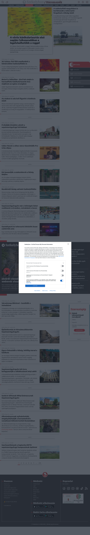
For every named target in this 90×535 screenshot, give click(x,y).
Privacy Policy (53, 290)
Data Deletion (37, 290)
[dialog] (45, 267)
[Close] (68, 244)
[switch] (62, 266)
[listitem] (45, 263)
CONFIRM (35, 285)
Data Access (45, 290)
